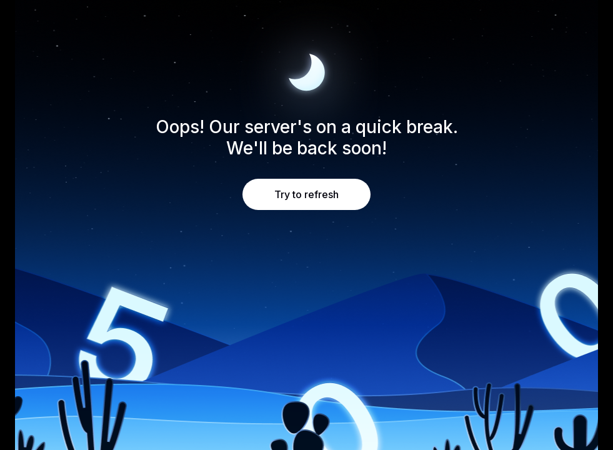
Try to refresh (306, 194)
